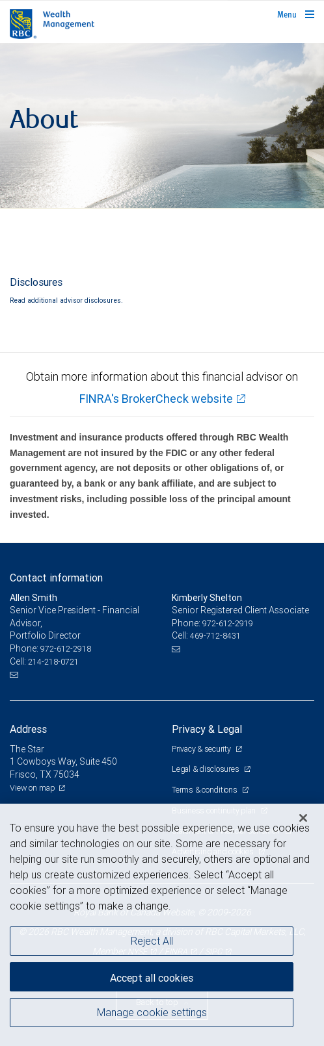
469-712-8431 (215, 635)
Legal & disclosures (206, 768)
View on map (32, 787)
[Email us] (15, 674)
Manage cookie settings (152, 1012)
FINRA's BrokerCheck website (156, 398)
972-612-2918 (65, 648)
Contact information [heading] (56, 577)
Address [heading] (28, 728)
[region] (162, 925)
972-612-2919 (227, 623)
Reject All (152, 940)
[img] (162, 126)
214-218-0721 (53, 661)
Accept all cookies (151, 977)
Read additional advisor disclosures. (66, 300)
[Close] (303, 818)
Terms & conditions (205, 789)
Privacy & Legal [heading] (207, 728)
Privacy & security (202, 748)
